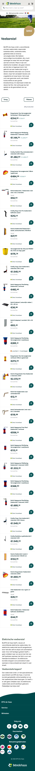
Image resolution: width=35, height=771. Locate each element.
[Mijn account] (29, 4)
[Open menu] (3, 3)
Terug (6, 100)
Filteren (29, 100)
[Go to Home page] (13, 3)
